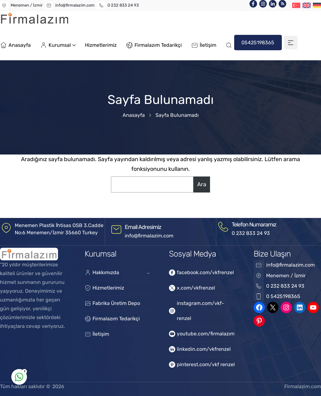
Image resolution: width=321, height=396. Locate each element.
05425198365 (257, 43)
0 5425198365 (283, 296)
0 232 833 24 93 (123, 5)
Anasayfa (134, 115)
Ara (201, 184)
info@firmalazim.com (75, 5)
